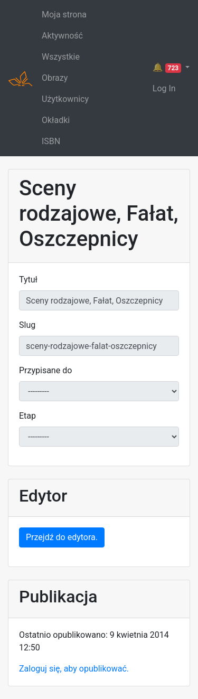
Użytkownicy (65, 99)
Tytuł (28, 280)
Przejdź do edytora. (62, 537)
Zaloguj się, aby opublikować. (74, 669)
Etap (27, 416)
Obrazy (55, 78)
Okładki (56, 120)
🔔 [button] (168, 67)
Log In (164, 88)
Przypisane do (45, 370)
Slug (27, 325)
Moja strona (64, 15)
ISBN (51, 141)
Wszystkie (61, 57)
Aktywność (62, 36)
